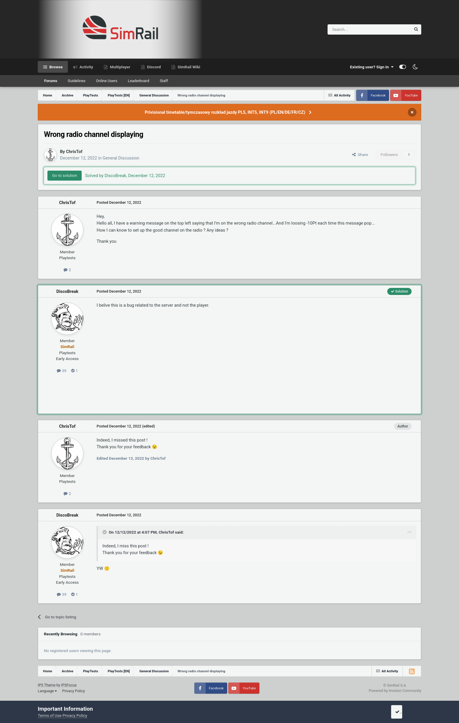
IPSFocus (69, 685)
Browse (55, 67)
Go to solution (64, 175)
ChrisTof (74, 151)
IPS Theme (47, 685)
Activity (85, 67)
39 (61, 370)
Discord (153, 67)
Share (360, 154)
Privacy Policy (73, 691)
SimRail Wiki (188, 67)
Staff (164, 81)
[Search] (355, 29)
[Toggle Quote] (105, 532)
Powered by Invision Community (395, 690)
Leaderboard (138, 81)
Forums (50, 81)
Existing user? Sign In (371, 67)
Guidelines (76, 81)
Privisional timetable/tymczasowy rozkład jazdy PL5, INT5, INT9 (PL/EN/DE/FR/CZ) (225, 112)
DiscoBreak (67, 291)
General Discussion (121, 158)
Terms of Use (49, 715)
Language (47, 691)
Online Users (106, 81)
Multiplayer (119, 67)
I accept (404, 711)
